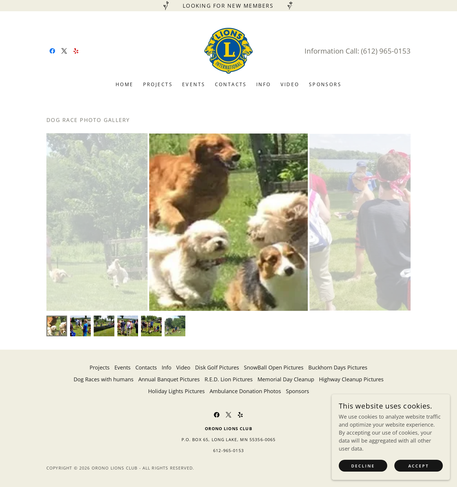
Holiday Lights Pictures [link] (176, 391)
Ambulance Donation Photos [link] (245, 391)
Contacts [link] (231, 84)
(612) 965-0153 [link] (386, 51)
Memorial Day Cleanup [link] (285, 379)
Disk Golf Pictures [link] (217, 367)
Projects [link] (158, 84)
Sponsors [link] (325, 84)
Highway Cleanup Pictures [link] (351, 379)
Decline (363, 466)
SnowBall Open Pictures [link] (274, 367)
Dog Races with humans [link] (104, 379)
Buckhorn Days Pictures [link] (337, 367)
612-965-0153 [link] (228, 450)
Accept (418, 466)
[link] (52, 51)
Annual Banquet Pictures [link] (169, 379)
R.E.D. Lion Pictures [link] (229, 379)
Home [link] (125, 84)
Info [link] (263, 84)
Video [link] (290, 84)
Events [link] (193, 84)
